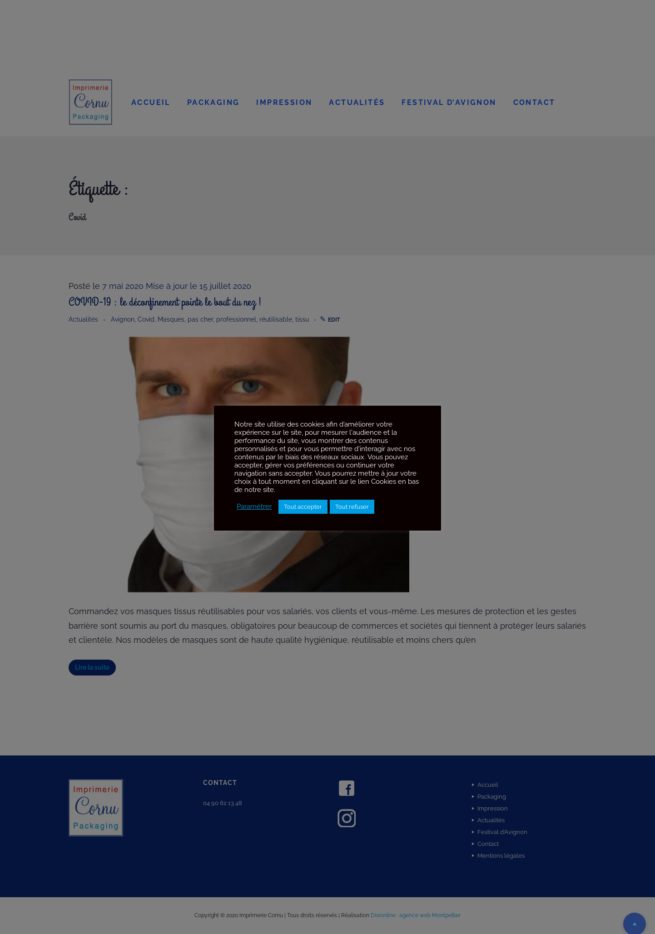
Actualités (357, 102)
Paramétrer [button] (254, 506)
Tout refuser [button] (352, 506)
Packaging (213, 102)
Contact (534, 102)
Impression (284, 102)
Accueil (150, 102)
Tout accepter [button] (303, 506)
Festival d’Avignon (449, 102)
